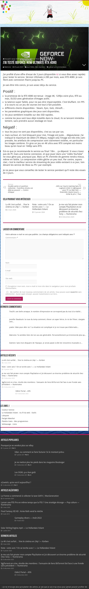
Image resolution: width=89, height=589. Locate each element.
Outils (34, 413)
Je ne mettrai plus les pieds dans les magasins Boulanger (40, 462)
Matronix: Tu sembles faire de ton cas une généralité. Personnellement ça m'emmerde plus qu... (47, 335)
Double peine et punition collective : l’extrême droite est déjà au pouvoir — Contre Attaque (21, 188)
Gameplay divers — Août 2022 (28, 518)
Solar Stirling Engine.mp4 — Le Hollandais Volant (22, 528)
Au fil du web (24, 413)
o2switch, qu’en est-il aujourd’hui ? (16, 482)
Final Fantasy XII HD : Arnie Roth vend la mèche (22, 511)
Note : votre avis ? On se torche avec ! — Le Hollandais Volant (43, 206)
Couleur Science (8, 410)
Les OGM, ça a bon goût (25, 472)
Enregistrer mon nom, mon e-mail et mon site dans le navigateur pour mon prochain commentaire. (40, 287)
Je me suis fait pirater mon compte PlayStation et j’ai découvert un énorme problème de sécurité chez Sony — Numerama (70, 209)
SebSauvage (6, 424)
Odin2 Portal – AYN (22, 391)
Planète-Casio (7, 421)
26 (30, 475)
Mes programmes (21, 421)
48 (28, 455)
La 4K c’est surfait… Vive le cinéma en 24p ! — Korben (17, 205)
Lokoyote (5, 416)
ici (57, 74)
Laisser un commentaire (57, 67)
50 (15, 448)
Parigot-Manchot (8, 418)
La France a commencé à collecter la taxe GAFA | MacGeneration (30, 496)
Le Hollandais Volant (10, 413)
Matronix (7, 67)
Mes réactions (40, 67)
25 (17, 485)
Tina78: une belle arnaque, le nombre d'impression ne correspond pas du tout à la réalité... (45, 312)
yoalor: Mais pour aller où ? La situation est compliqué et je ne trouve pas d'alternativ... (44, 327)
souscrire (74, 292)
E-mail (7, 271)
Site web (8, 278)
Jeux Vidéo (16, 59)
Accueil (7, 59)
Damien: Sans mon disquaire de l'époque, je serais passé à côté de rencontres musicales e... (45, 343)
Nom (7, 263)
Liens (15, 424)
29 (30, 465)
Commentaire (11, 238)
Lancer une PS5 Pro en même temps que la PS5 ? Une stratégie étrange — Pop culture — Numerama (40, 503)
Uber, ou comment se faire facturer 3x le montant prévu (39, 452)
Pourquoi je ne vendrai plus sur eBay (17, 445)
